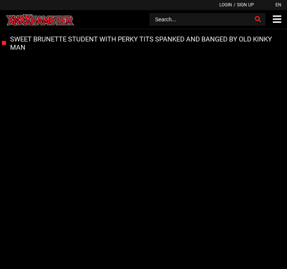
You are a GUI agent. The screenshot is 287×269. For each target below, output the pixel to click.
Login (225, 4)
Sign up (245, 4)
